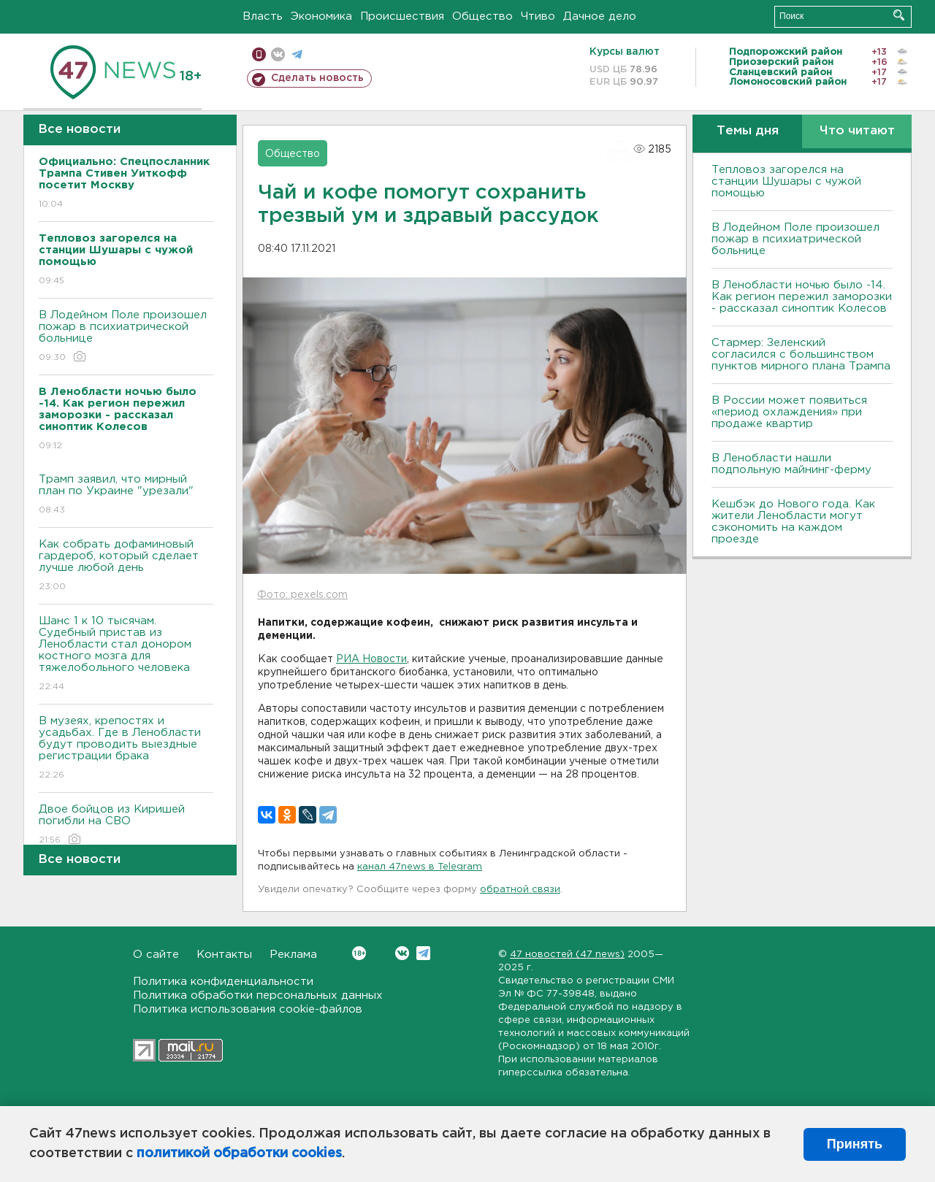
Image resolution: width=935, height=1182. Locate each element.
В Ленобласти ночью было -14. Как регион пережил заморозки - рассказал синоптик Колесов (801, 296)
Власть (263, 16)
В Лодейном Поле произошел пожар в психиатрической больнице (126, 337)
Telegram (423, 953)
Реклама (293, 954)
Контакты (224, 954)
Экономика (321, 16)
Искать (898, 14)
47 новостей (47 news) (567, 955)
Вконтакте (359, 953)
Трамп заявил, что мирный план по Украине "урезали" (126, 495)
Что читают (857, 131)
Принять (854, 1144)
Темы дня (748, 131)
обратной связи (520, 890)
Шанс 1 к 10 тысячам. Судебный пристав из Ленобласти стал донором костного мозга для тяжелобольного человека (126, 654)
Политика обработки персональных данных (258, 995)
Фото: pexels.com (302, 595)
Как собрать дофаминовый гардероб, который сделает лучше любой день (126, 566)
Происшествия (402, 16)
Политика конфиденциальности (223, 981)
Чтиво (538, 16)
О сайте (156, 954)
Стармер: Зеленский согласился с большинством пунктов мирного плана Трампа (800, 354)
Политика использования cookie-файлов (247, 1009)
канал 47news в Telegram (419, 867)
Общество (482, 16)
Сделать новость (317, 78)
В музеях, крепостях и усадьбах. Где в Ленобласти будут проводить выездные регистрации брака (126, 748)
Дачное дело (599, 16)
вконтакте (278, 54)
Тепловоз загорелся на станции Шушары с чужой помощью (786, 181)
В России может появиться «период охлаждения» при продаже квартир (789, 412)
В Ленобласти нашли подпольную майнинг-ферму (791, 464)
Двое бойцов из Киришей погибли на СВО (126, 825)
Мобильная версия (259, 54)
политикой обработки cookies (239, 1153)
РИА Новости (371, 659)
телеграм (297, 54)
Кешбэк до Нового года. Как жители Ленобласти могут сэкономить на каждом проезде (793, 521)
